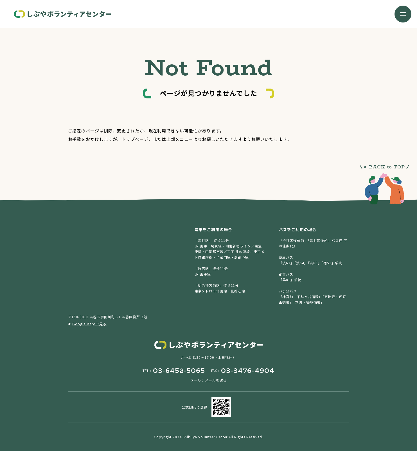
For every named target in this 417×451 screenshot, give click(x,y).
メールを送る (216, 380)
